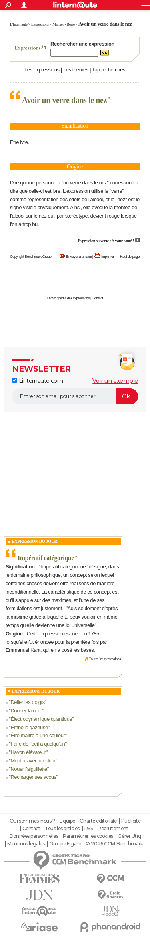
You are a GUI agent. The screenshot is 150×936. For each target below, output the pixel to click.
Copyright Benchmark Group (31, 257)
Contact (97, 298)
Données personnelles (34, 836)
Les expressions (42, 70)
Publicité (130, 821)
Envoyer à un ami (78, 257)
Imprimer (107, 257)
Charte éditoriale (98, 821)
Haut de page (130, 257)
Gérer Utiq (129, 836)
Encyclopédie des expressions (68, 298)
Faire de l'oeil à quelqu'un (37, 744)
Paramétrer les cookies (88, 836)
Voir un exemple (115, 380)
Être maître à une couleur (37, 735)
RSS (88, 828)
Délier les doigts (27, 702)
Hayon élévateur (28, 752)
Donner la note (26, 711)
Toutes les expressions (105, 659)
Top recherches (108, 70)
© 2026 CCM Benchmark (114, 844)
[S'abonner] (75, 396)
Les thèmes (75, 70)
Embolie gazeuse (29, 727)
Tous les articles (62, 828)
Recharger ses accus (33, 777)
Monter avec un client (33, 761)
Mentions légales (25, 844)
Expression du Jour (34, 541)
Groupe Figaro (65, 844)
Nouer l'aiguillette (28, 769)
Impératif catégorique (46, 557)
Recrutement (113, 828)
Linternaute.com (37, 380)
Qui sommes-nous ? (32, 821)
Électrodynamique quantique (41, 719)
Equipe (67, 821)
